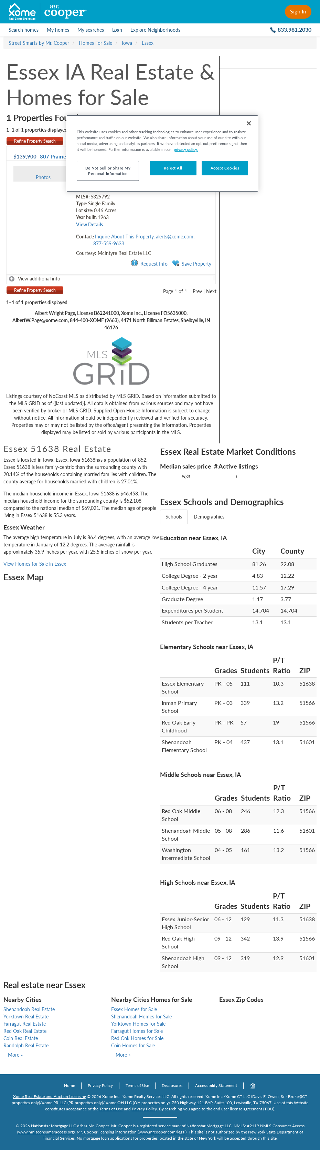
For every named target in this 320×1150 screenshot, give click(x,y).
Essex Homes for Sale (134, 1009)
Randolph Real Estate (26, 1045)
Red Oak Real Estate (24, 1031)
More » (15, 1055)
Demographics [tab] (209, 517)
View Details (89, 224)
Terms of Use (137, 1085)
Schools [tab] (174, 517)
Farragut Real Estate (24, 1024)
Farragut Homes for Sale (137, 1031)
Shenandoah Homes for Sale (141, 1016)
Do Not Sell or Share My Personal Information (108, 171)
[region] (162, 153)
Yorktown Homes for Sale (138, 1024)
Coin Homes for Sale (133, 1045)
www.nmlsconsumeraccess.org (46, 1131)
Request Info (149, 263)
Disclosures (172, 1085)
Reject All (173, 168)
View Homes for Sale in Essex (34, 564)
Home (69, 1085)
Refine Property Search (35, 141)
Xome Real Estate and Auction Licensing (49, 1096)
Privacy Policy (100, 1085)
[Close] (248, 123)
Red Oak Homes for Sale (137, 1038)
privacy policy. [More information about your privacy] (186, 149)
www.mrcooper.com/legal (162, 1131)
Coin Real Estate (20, 1038)
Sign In (298, 11)
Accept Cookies (225, 168)
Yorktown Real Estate (26, 1016)
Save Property (191, 263)
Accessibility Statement (216, 1085)
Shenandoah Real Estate (29, 1009)
